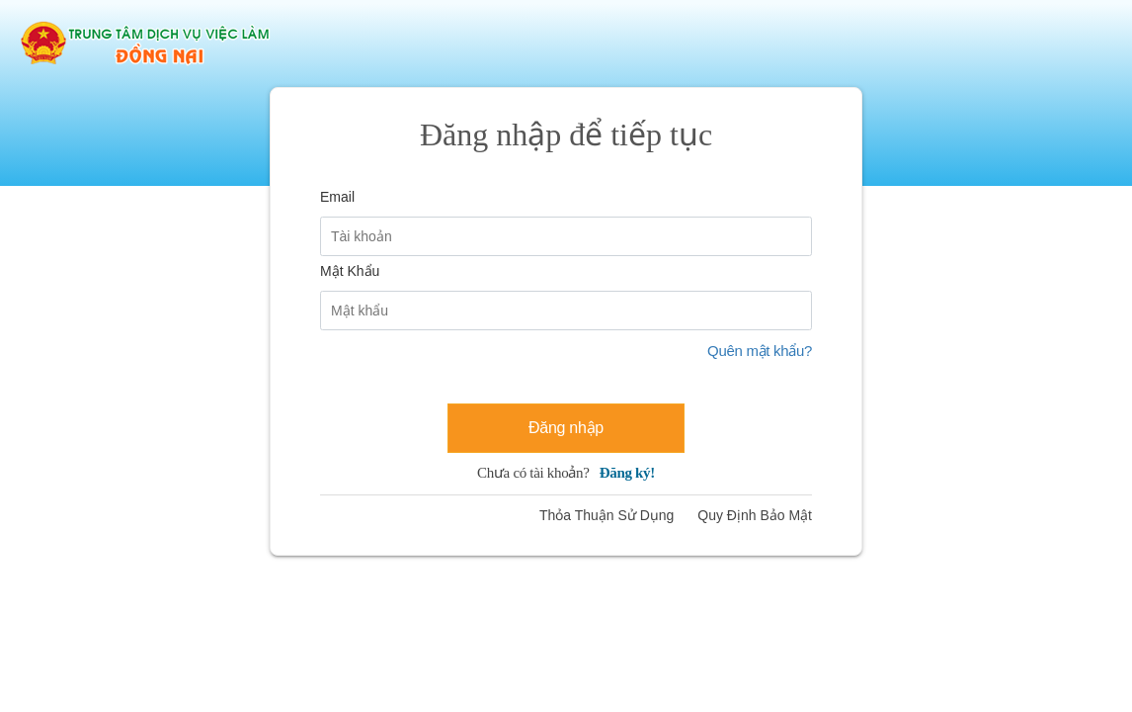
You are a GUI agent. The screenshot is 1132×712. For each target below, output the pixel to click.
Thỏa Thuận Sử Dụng (606, 515)
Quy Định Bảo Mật (754, 515)
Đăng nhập (566, 427)
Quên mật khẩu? (759, 350)
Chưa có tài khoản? (566, 473)
